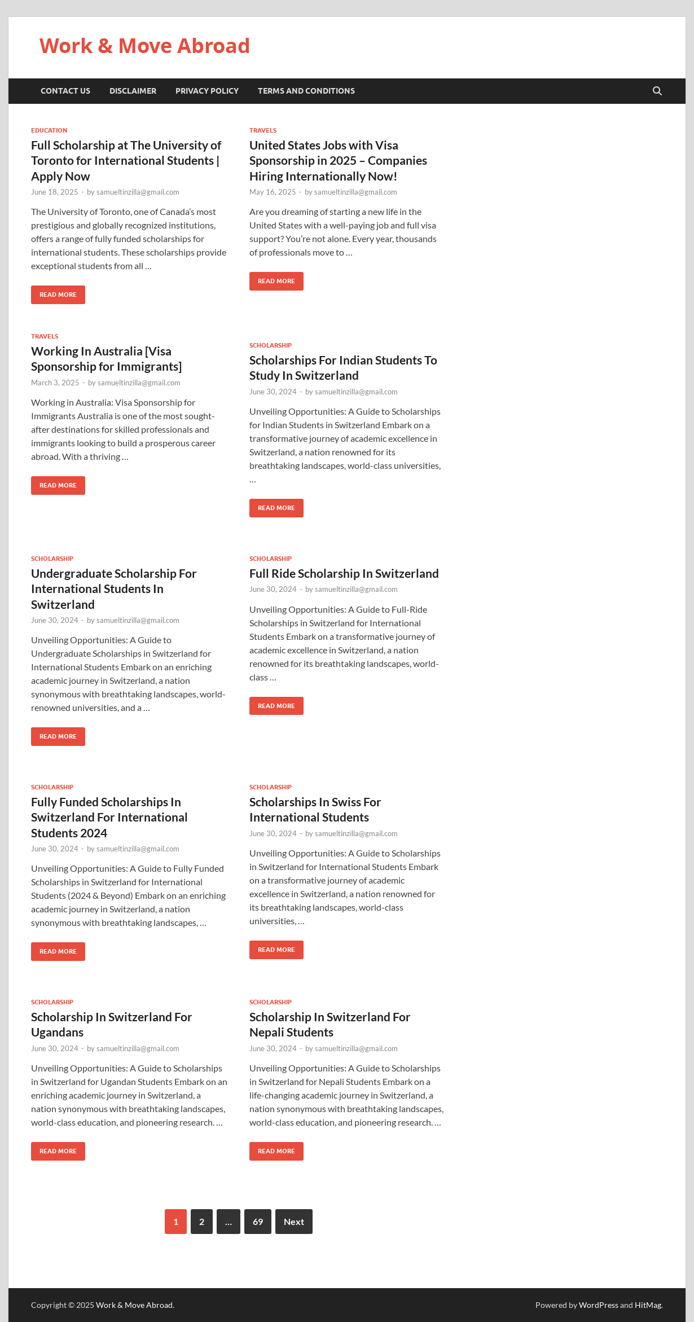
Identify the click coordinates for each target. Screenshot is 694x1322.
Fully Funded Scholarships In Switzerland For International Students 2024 (109, 817)
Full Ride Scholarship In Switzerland (344, 573)
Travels (262, 130)
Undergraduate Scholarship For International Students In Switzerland (114, 588)
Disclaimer (132, 90)
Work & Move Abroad (145, 45)
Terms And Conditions (306, 90)
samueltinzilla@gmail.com (137, 191)
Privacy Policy (207, 90)
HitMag (648, 1305)
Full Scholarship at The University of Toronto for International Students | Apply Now (126, 160)
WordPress (598, 1305)
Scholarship (270, 345)
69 (258, 1221)
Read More (54, 292)
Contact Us (65, 90)
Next (294, 1221)
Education (49, 130)
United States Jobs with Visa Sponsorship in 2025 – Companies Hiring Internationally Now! (338, 160)
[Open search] (657, 91)
